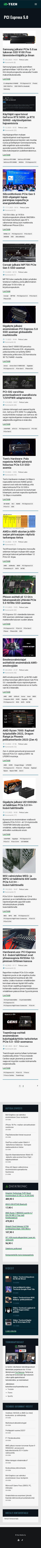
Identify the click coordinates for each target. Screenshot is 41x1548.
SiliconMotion (20, 236)
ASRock (16, 696)
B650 (18, 565)
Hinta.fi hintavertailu (11, 1519)
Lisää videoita (10, 1331)
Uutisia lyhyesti (13, 1108)
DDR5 (17, 699)
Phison (6, 631)
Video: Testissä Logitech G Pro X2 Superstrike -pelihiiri (24, 1310)
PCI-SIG (34, 428)
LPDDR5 (28, 765)
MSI (30, 699)
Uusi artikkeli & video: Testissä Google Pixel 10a (24, 1288)
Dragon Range (19, 765)
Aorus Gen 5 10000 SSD (17, 366)
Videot (9, 1268)
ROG (17, 702)
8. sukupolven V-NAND (11, 83)
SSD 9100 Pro (8, 86)
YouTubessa (19, 1372)
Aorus (6, 366)
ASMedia (12, 565)
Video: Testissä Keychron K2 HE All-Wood (23, 1278)
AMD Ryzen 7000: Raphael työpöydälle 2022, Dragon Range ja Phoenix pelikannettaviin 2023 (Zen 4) (20, 735)
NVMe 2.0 (7, 234)
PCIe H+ (31, 1005)
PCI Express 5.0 (25, 83)
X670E (22, 568)
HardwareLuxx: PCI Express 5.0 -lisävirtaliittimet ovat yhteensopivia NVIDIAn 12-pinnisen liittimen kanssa (19, 957)
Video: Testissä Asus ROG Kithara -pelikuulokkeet (23, 1299)
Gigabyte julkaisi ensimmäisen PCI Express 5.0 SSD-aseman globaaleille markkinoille (20, 330)
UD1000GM (24, 841)
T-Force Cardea (9, 1075)
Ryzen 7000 (13, 771)
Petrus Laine (23, 60)
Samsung (7, 89)
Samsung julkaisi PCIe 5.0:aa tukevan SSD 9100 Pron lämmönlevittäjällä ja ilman (20, 52)
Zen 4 (21, 771)
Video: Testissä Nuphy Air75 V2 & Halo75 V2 (22, 1321)
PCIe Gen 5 (28, 234)
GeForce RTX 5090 (24, 159)
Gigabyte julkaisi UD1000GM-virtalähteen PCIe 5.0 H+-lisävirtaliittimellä (20, 805)
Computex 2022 (9, 699)
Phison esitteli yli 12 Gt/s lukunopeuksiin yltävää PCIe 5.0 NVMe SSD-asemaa (19, 599)
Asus (29, 696)
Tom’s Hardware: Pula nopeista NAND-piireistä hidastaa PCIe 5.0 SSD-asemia (17, 463)
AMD (5, 565)
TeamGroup (20, 1075)
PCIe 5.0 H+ (15, 841)
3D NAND (7, 504)
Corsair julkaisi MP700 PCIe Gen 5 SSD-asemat (19, 266)
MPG (10, 916)
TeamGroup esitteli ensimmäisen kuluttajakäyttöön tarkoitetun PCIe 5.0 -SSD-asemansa (20, 1037)
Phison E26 (7, 299)
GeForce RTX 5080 (10, 159)
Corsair (6, 296)
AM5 (5, 696)
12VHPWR (7, 428)
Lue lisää (6, 79)
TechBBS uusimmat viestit (19, 1406)
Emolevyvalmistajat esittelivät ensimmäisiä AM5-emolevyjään (20, 662)
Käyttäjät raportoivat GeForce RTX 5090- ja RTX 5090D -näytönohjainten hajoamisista (19, 119)
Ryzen (6, 771)
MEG (5, 916)
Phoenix (26, 768)
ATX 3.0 (14, 428)
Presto (35, 83)
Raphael (33, 768)
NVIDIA (21, 162)
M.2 (13, 504)
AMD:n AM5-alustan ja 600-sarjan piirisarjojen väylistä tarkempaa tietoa (19, 534)
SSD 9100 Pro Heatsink (22, 86)
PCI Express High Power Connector (15, 918)
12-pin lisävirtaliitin (25, 1000)
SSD (12, 236)
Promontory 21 (8, 568)
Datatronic (17, 1186)
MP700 (12, 296)
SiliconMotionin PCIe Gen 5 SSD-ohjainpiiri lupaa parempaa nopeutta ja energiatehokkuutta (19, 199)
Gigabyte (30, 366)
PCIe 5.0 (6, 506)
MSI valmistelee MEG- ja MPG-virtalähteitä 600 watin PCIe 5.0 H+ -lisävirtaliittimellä (20, 880)
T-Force (26, 1072)
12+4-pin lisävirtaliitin (10, 1000)
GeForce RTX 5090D (10, 162)
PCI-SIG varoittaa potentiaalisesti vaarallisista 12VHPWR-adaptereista (19, 394)
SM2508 (6, 236)
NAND (18, 504)
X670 (16, 568)
